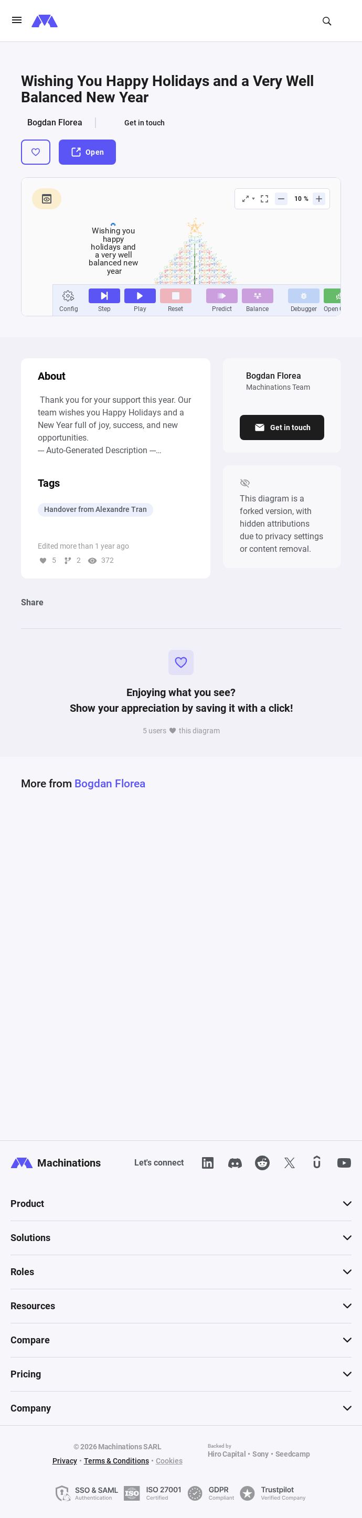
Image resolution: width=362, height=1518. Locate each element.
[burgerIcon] (16, 21)
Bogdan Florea (54, 122)
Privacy (64, 1460)
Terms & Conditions (116, 1460)
